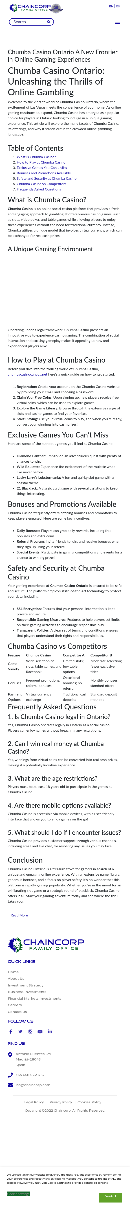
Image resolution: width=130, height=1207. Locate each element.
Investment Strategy (25, 985)
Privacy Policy (60, 1102)
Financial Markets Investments (34, 998)
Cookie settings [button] (18, 1194)
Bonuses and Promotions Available (44, 173)
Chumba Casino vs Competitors (41, 183)
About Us (16, 978)
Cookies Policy (89, 1102)
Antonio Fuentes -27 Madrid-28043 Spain (33, 1059)
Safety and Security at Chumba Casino (47, 178)
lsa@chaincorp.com (33, 1085)
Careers (15, 1005)
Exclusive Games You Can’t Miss (42, 167)
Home (13, 972)
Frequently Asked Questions (39, 189)
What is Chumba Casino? (36, 157)
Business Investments (27, 992)
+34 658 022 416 (30, 1075)
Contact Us (17, 1012)
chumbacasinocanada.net (27, 374)
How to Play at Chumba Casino (41, 162)
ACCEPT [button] (111, 1195)
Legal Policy (34, 1102)
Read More (19, 915)
